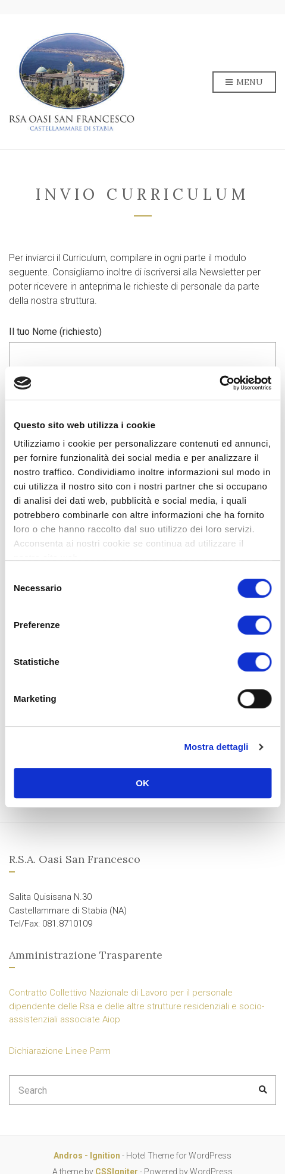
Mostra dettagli (216, 747)
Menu (244, 83)
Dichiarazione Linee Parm (60, 1051)
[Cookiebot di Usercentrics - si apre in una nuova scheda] (219, 383)
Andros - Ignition (87, 1155)
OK (142, 783)
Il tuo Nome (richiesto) (142, 349)
